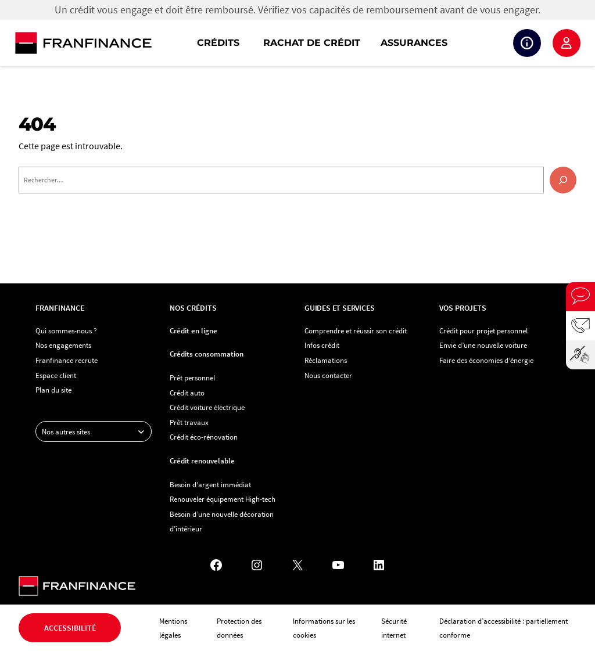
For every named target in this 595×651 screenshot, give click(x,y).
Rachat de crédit (311, 42)
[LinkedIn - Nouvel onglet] (379, 565)
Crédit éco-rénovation (204, 436)
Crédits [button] (218, 42)
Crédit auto (187, 392)
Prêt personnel (192, 377)
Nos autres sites (96, 431)
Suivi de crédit (527, 43)
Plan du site (53, 389)
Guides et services (339, 308)
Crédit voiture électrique (207, 407)
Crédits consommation (206, 353)
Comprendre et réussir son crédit (355, 330)
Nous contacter (328, 375)
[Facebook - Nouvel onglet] (216, 565)
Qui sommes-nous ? (66, 330)
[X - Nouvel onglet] (297, 565)
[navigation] (371, 43)
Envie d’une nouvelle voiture (483, 345)
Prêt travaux (189, 422)
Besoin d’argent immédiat (210, 484)
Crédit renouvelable (202, 460)
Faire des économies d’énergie (486, 360)
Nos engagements (63, 345)
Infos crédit (321, 345)
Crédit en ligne (193, 330)
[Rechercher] (563, 180)
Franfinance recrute (66, 360)
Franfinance (59, 308)
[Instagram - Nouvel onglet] (257, 565)
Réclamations (325, 360)
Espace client (566, 43)
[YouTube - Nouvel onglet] (338, 565)
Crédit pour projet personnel (483, 330)
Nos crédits (193, 308)
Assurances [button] (414, 42)
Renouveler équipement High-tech (222, 498)
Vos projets (462, 308)
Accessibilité (70, 628)
